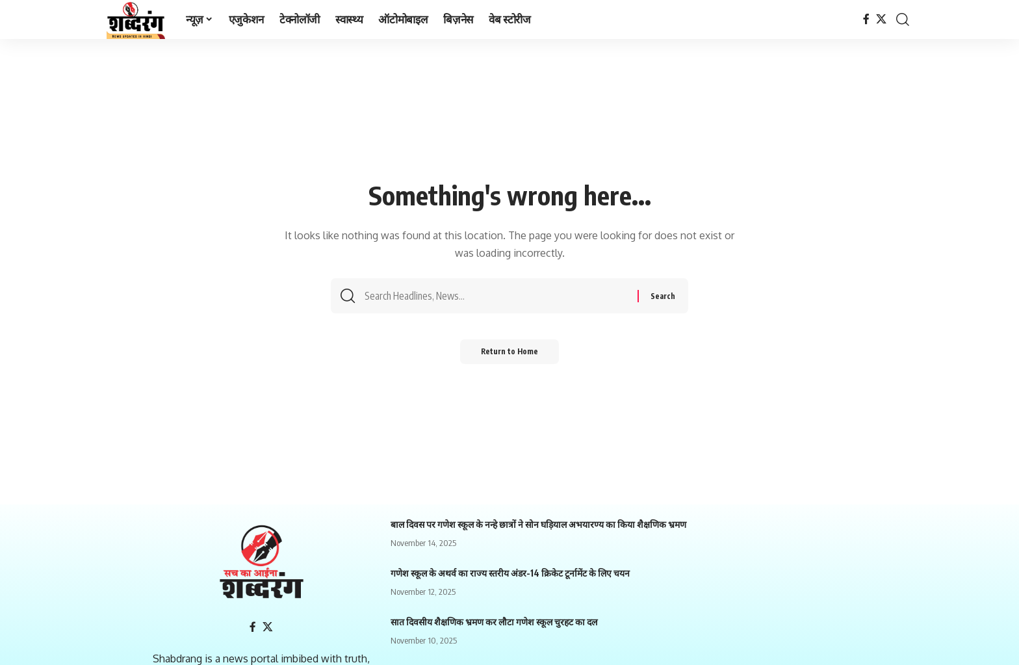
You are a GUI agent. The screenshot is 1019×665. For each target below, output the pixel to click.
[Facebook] (866, 19)
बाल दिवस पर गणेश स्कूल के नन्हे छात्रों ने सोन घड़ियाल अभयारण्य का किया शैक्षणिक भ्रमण (538, 524)
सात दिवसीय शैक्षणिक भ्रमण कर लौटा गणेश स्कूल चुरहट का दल (494, 621)
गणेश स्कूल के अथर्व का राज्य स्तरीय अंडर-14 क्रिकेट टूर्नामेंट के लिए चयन (510, 573)
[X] (881, 19)
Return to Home (510, 356)
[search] (902, 19)
